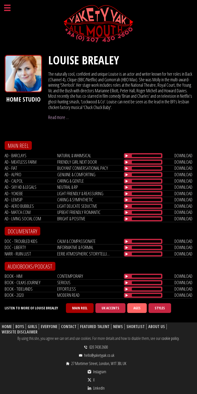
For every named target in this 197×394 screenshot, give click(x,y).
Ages (137, 308)
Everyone (49, 326)
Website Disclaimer (19, 332)
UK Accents (110, 308)
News (118, 326)
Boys (19, 326)
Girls (32, 326)
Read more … (58, 117)
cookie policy (170, 338)
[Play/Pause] (127, 156)
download (183, 155)
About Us (156, 326)
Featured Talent (95, 326)
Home (7, 326)
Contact (68, 326)
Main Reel (79, 308)
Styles (160, 308)
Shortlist (135, 326)
